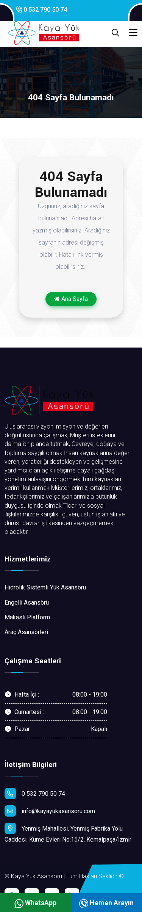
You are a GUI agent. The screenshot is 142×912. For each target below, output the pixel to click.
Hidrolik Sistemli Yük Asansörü (45, 587)
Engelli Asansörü (27, 602)
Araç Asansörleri (26, 632)
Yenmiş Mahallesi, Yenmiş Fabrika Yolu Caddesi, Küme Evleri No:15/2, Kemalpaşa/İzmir (68, 833)
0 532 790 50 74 (41, 9)
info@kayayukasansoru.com (50, 811)
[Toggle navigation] (133, 33)
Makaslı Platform (27, 617)
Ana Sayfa (71, 298)
